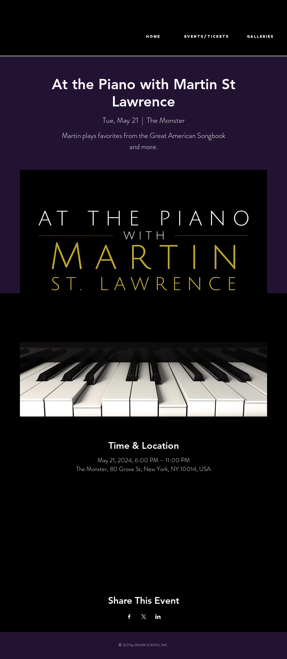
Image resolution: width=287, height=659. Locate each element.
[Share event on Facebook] (129, 616)
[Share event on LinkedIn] (158, 616)
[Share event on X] (143, 616)
